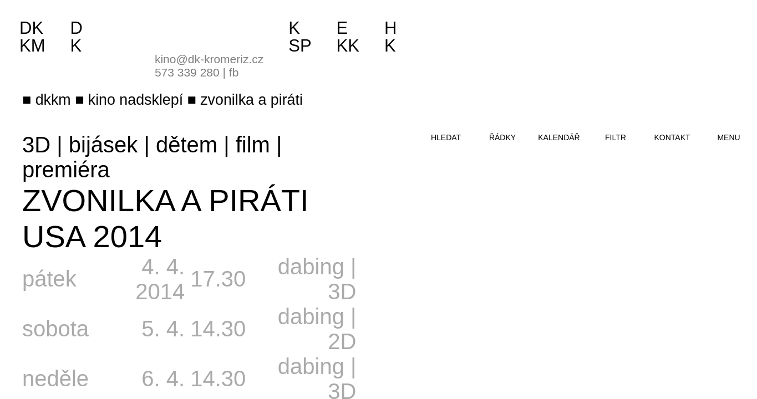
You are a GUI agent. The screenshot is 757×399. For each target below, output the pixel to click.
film (253, 144)
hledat (446, 137)
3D (36, 144)
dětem (186, 144)
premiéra (66, 169)
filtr (615, 137)
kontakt (672, 137)
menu (728, 137)
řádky (502, 137)
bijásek (103, 144)
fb (234, 72)
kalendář (559, 137)
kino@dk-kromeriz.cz (209, 59)
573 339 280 (187, 72)
